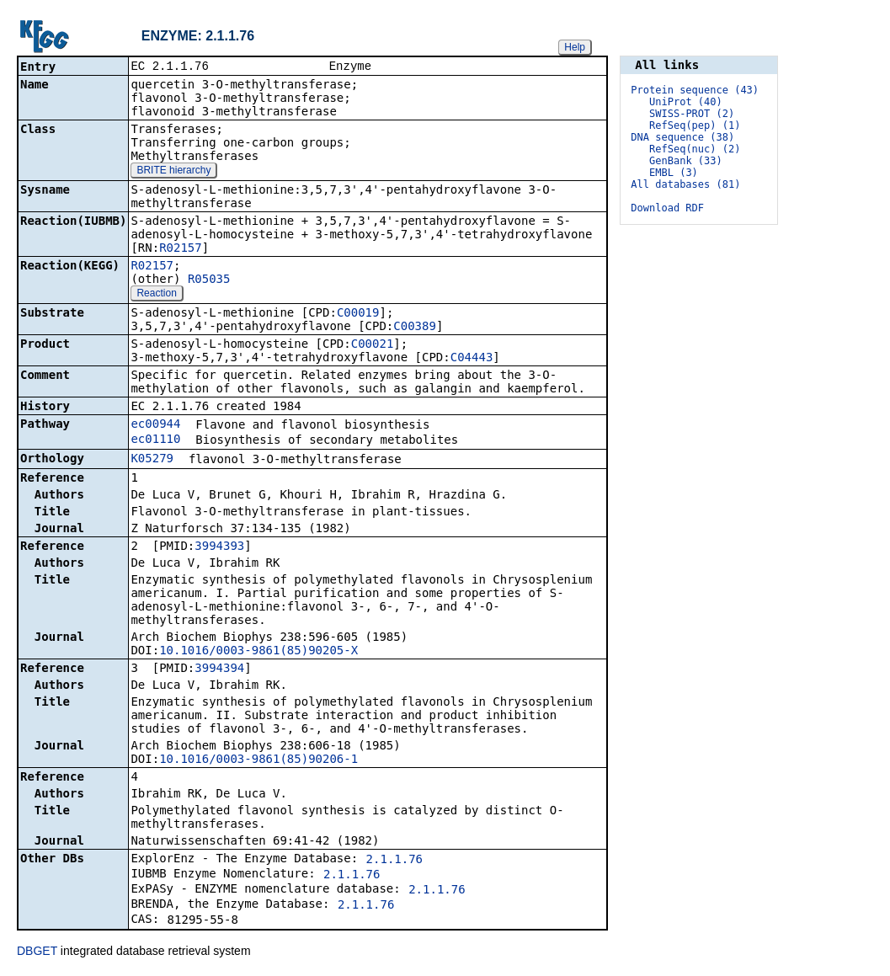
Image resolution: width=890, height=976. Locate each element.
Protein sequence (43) (695, 90)
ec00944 (155, 425)
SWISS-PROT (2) (691, 114)
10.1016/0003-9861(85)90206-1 (258, 760)
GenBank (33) (685, 161)
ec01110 (155, 440)
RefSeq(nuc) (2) (694, 149)
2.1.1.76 (394, 860)
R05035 (209, 280)
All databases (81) (685, 184)
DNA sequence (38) (682, 137)
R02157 (180, 249)
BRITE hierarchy (173, 172)
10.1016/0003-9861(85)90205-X (258, 652)
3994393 (219, 547)
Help (574, 47)
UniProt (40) (685, 102)
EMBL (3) (673, 173)
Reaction (156, 295)
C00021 (372, 345)
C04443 (471, 358)
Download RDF (667, 208)
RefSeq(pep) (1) (694, 125)
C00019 (358, 314)
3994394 (219, 669)
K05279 (152, 460)
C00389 (414, 327)
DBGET (37, 952)
